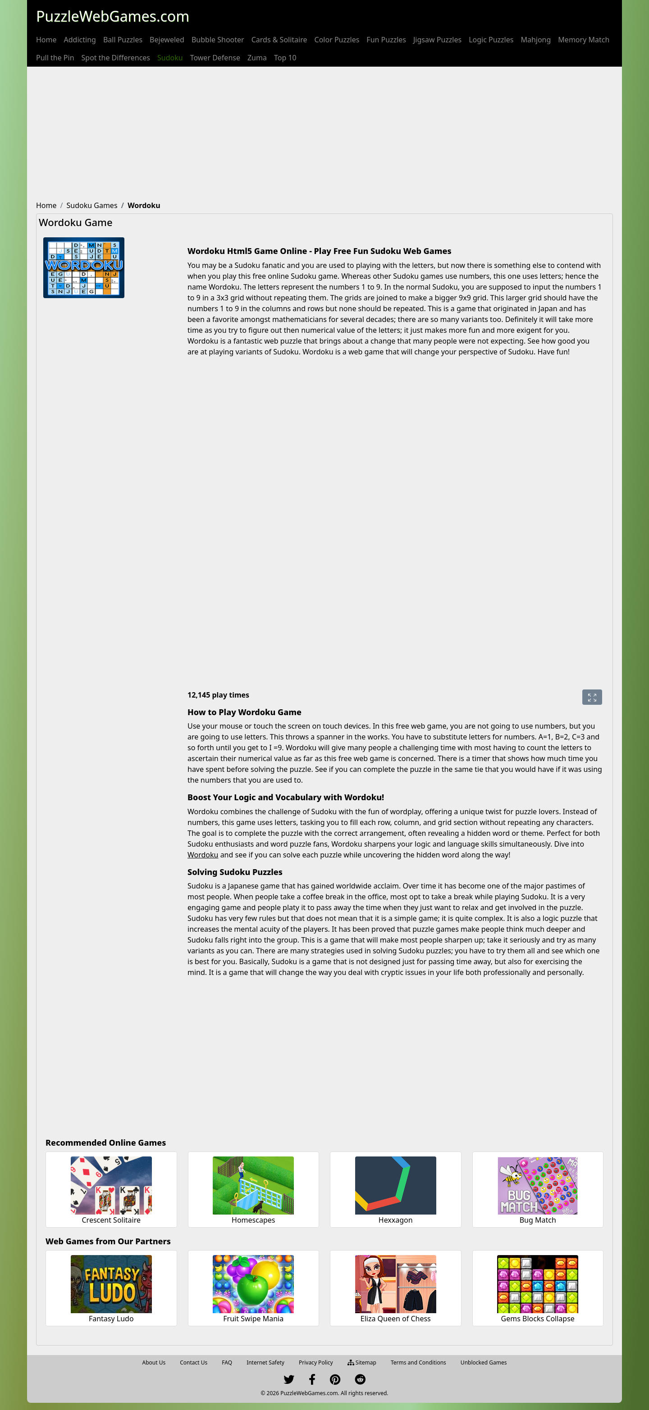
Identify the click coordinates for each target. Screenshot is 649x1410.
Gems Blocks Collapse (538, 1319)
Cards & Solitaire (279, 40)
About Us (154, 1362)
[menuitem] (46, 40)
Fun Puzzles (386, 40)
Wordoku (202, 855)
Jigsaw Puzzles (437, 40)
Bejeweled (167, 40)
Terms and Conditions (418, 1362)
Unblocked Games (484, 1362)
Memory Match (583, 40)
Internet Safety (265, 1362)
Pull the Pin (55, 58)
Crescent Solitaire (111, 1220)
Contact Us (193, 1362)
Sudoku (170, 58)
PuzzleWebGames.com (112, 16)
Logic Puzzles (491, 40)
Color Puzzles (337, 40)
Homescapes (253, 1220)
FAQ (227, 1362)
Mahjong (536, 40)
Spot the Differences (116, 58)
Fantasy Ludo (111, 1319)
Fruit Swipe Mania (253, 1319)
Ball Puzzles (122, 40)
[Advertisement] (324, 134)
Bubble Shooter (218, 40)
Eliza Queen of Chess (396, 1319)
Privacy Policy (316, 1362)
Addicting (80, 40)
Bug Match (538, 1220)
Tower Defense (215, 58)
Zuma (257, 58)
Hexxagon (396, 1220)
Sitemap (361, 1362)
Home (46, 40)
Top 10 (285, 58)
